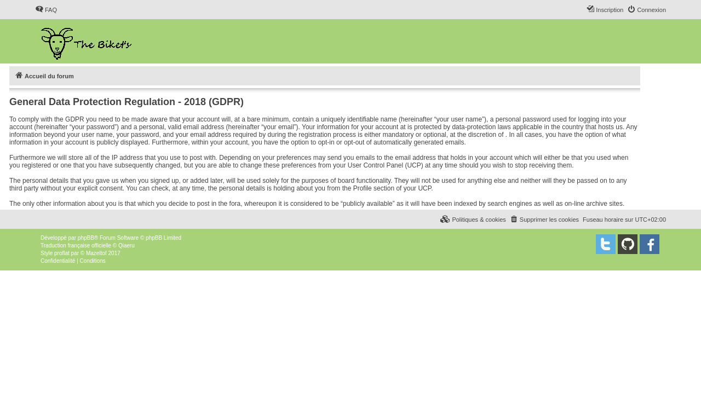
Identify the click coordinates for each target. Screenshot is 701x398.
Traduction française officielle (76, 246)
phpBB (86, 238)
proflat (62, 253)
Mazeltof (96, 253)
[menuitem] (46, 9)
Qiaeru (126, 246)
